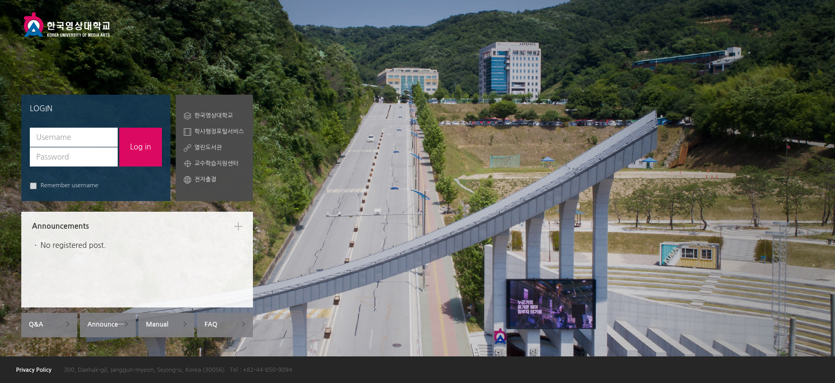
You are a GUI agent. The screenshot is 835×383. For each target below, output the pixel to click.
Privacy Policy (34, 370)
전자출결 (205, 179)
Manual (157, 324)
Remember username (64, 185)
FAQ (210, 324)
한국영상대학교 (213, 116)
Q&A (36, 324)
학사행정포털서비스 (219, 132)
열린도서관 (208, 148)
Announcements (111, 324)
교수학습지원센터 (216, 163)
